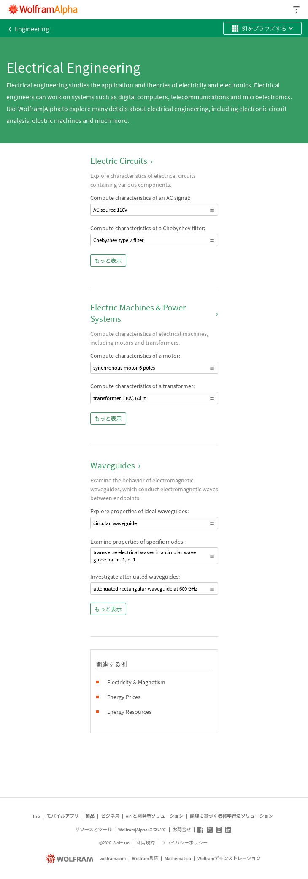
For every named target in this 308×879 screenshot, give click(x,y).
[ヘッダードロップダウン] (297, 9)
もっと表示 (108, 260)
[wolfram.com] (71, 858)
